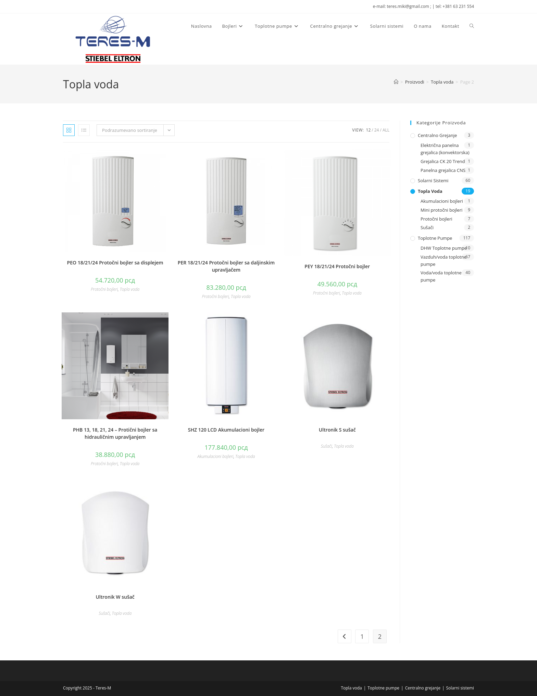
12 (368, 130)
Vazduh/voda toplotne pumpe (443, 260)
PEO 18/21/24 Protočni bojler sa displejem (115, 262)
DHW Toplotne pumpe (444, 248)
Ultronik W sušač (115, 597)
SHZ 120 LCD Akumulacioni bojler (226, 429)
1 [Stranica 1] (362, 636)
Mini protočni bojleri (441, 210)
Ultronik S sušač (337, 429)
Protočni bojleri (104, 289)
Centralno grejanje (437, 135)
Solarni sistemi (433, 180)
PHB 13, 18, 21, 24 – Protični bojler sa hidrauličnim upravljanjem (115, 433)
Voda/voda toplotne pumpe (441, 276)
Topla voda (129, 289)
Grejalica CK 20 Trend (443, 161)
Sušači (326, 446)
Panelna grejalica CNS (443, 170)
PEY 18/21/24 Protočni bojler (337, 266)
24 (376, 130)
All (386, 130)
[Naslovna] (396, 82)
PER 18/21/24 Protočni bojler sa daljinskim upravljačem (226, 266)
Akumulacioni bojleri (215, 456)
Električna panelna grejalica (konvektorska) (445, 149)
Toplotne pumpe (435, 238)
